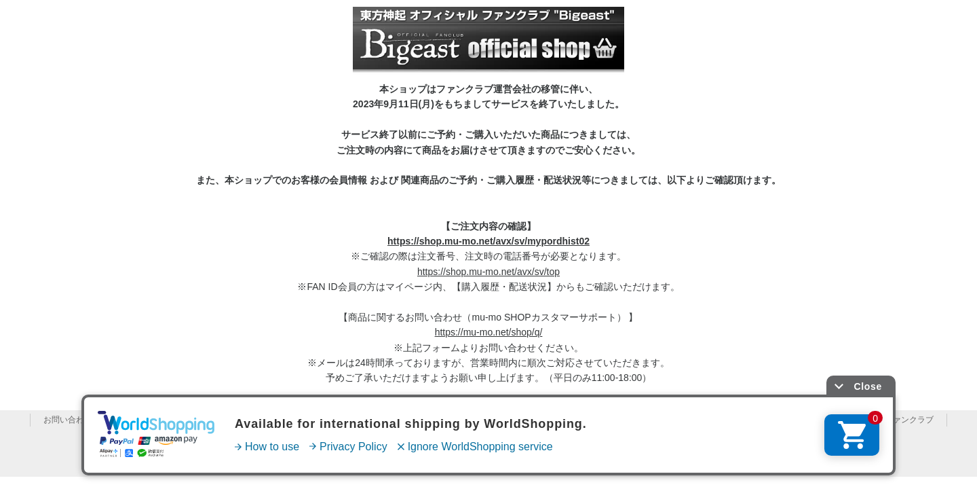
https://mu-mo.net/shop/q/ (489, 332)
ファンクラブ (909, 419)
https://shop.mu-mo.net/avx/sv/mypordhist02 (488, 241)
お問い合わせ (67, 419)
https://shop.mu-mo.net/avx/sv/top (488, 271)
